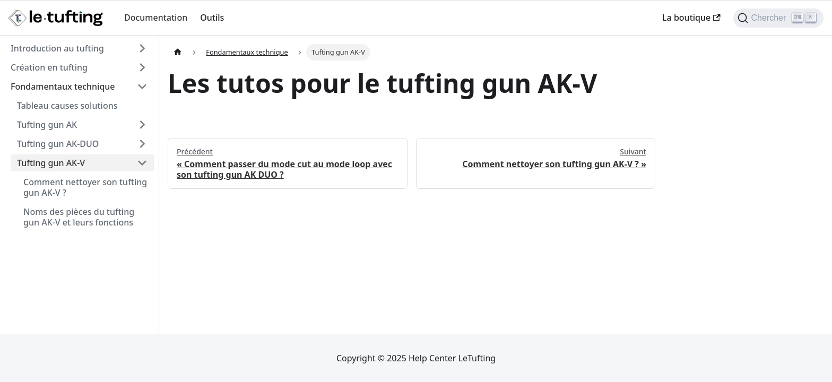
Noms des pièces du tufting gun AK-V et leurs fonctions (78, 217)
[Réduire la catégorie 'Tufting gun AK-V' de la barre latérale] (142, 162)
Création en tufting (49, 67)
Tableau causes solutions (67, 105)
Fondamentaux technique (63, 86)
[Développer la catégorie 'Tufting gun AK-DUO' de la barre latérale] (142, 143)
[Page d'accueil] (178, 52)
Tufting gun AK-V (51, 163)
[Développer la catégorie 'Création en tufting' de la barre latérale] (142, 67)
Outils (212, 17)
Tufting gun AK (47, 125)
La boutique (691, 17)
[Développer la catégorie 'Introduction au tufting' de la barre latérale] (142, 48)
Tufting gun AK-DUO (58, 144)
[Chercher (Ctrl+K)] (778, 18)
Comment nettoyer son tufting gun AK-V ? (85, 187)
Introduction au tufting (57, 48)
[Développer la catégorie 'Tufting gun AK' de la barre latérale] (142, 124)
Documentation (155, 17)
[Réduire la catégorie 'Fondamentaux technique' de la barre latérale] (142, 86)
